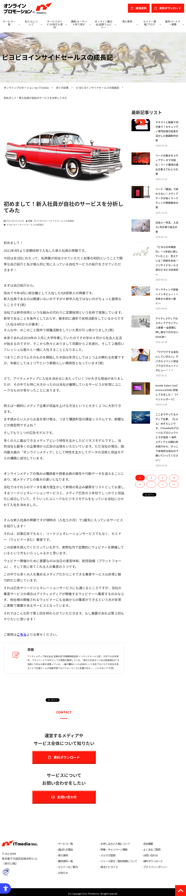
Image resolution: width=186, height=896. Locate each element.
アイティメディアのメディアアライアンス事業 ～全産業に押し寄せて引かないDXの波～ (166, 328)
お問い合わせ (67, 797)
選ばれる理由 (65, 849)
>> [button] (174, 484)
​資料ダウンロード (170, 8)
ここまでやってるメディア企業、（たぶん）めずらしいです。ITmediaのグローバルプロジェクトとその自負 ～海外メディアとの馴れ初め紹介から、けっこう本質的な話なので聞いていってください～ (167, 437)
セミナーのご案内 (68, 867)
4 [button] (173, 477)
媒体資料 (141, 8)
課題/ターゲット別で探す (79, 23)
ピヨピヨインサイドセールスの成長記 (97, 87)
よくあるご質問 (151, 849)
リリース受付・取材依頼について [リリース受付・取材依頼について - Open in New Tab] (118, 861)
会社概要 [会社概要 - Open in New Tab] (148, 843)
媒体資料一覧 (65, 861)
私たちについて (31, 23)
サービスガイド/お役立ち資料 (54, 24)
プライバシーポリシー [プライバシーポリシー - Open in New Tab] (155, 867)
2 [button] (151, 477)
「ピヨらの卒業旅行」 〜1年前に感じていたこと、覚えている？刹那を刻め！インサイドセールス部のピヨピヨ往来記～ (166, 260)
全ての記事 (62, 87)
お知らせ (63, 872)
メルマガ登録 (107, 855)
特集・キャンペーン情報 (113, 849)
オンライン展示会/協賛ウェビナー (103, 24)
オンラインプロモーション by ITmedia (26, 87)
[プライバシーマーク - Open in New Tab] (6, 872)
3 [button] (162, 477)
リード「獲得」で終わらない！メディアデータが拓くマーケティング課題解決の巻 (166, 198)
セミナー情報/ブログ (149, 23)
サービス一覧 (9, 23)
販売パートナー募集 (172, 23)
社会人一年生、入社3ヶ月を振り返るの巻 (166, 227)
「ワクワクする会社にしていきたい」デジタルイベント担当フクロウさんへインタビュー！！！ (166, 361)
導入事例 (127, 21)
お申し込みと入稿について (115, 843)
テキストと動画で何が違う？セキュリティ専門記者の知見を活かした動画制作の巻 (166, 131)
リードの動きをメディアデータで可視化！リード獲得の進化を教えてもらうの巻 (166, 165)
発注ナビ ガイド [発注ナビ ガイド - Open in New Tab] (109, 867)
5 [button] (140, 484)
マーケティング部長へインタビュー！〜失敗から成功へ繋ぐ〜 (166, 296)
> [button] (162, 484)
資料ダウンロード (67, 757)
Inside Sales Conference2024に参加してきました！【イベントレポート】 (166, 392)
